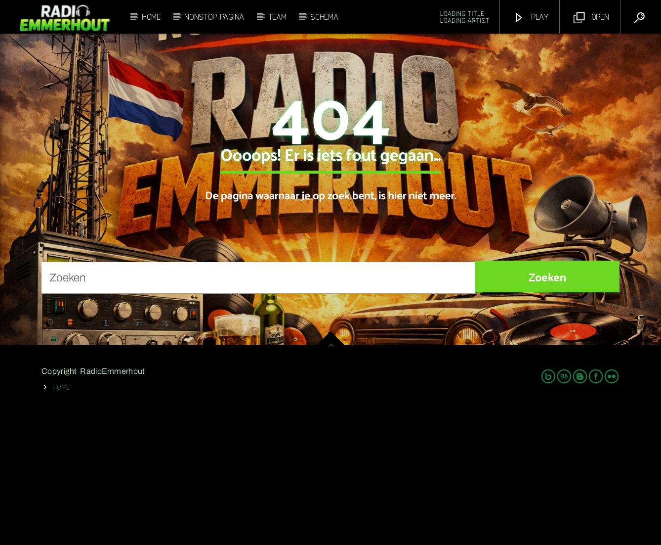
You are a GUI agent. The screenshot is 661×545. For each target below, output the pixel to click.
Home (151, 16)
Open (591, 17)
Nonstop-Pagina (214, 16)
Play (530, 17)
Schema (324, 16)
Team (277, 16)
